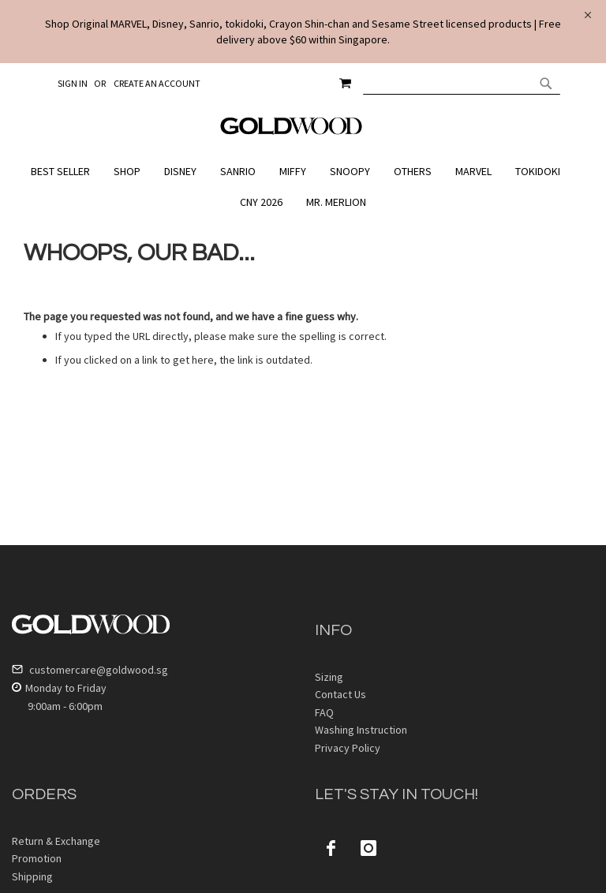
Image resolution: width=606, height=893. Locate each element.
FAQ (324, 712)
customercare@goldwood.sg (90, 670)
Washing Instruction (361, 730)
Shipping (32, 876)
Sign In (73, 83)
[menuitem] (64, 171)
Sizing (329, 677)
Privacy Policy (347, 748)
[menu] (303, 187)
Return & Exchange (56, 841)
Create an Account (157, 83)
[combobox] (461, 83)
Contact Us (340, 694)
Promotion (37, 858)
